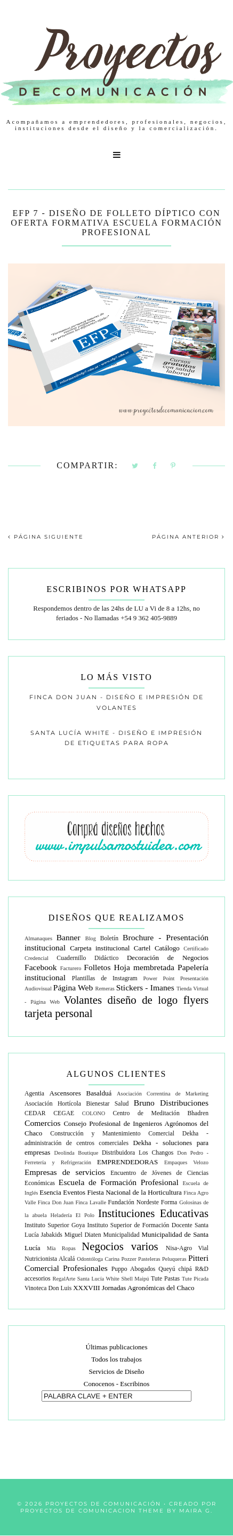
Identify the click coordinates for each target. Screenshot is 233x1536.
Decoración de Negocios (167, 958)
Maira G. (196, 1510)
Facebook (41, 967)
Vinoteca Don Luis (48, 1288)
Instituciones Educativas (153, 1213)
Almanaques (38, 938)
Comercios (43, 1122)
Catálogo (167, 948)
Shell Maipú (135, 1279)
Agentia (34, 1093)
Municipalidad (121, 1234)
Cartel (142, 948)
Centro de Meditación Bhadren (160, 1113)
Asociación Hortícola (53, 1103)
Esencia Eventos (62, 1192)
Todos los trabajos (116, 1359)
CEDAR (35, 1113)
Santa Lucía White (98, 1279)
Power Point (158, 978)
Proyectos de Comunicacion (78, 1510)
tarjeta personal (59, 1013)
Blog (90, 938)
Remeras (105, 988)
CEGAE (63, 1113)
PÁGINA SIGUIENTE (46, 536)
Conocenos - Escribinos (116, 1384)
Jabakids (51, 1234)
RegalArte (64, 1279)
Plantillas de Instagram (105, 978)
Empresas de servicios (65, 1172)
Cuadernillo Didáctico (87, 958)
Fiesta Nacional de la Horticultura (134, 1192)
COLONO (93, 1113)
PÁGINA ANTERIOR (188, 536)
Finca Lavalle (90, 1202)
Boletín (109, 938)
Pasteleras (149, 1259)
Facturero (71, 968)
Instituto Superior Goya (55, 1225)
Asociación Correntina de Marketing (162, 1094)
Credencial (37, 958)
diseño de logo (142, 1000)
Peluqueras (174, 1259)
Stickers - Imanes (145, 987)
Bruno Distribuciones (171, 1102)
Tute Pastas (165, 1278)
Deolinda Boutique (76, 1153)
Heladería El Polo (72, 1215)
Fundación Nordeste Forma (143, 1202)
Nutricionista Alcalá (50, 1258)
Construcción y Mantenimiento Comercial (112, 1133)
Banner (69, 937)
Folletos (97, 967)
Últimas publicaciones (117, 1347)
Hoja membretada (144, 967)
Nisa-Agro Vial (187, 1248)
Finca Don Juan (56, 1202)
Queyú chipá (174, 1269)
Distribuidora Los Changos (138, 1152)
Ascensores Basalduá (81, 1093)
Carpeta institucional (100, 948)
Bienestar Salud (107, 1103)
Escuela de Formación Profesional (119, 1182)
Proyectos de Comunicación (103, 1503)
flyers (195, 1000)
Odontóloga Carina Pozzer (106, 1259)
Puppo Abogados (133, 1269)
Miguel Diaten (83, 1234)
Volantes (83, 1000)
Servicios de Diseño (116, 1371)
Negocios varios (120, 1246)
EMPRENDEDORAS (127, 1162)
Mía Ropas (61, 1248)
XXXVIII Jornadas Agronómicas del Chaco (133, 1288)
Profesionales (85, 1268)
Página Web (73, 987)
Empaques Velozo (186, 1162)
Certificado (195, 948)
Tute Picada (195, 1279)
